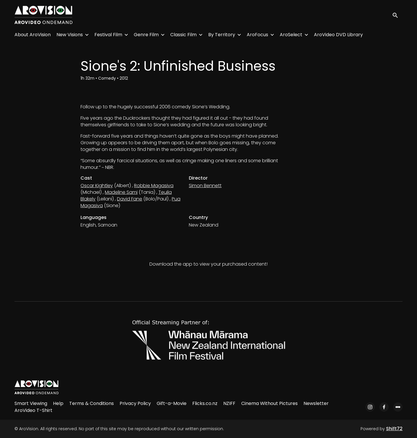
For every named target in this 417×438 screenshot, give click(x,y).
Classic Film (183, 34)
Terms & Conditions (91, 403)
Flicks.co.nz (204, 403)
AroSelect (291, 34)
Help (58, 403)
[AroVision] (36, 387)
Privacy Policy (135, 403)
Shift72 (394, 428)
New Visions (69, 34)
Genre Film (146, 34)
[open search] (397, 15)
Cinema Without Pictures (269, 403)
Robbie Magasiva (153, 185)
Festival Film (108, 34)
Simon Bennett (205, 185)
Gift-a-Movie (171, 403)
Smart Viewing (30, 403)
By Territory (221, 34)
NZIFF (229, 403)
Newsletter (316, 403)
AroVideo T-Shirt (33, 410)
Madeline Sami (121, 192)
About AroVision (32, 34)
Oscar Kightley (97, 185)
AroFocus (257, 34)
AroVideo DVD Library (338, 34)
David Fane (129, 199)
